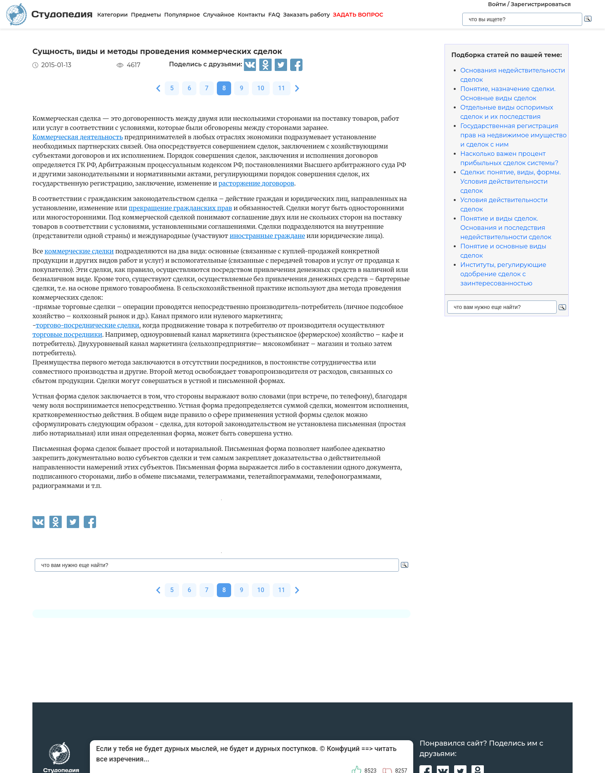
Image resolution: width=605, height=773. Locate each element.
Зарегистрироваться (541, 4)
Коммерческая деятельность (77, 137)
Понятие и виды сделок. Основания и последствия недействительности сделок (505, 228)
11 (281, 88)
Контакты (251, 14)
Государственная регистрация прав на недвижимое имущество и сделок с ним (513, 135)
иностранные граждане (267, 236)
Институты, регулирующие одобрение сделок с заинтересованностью (503, 274)
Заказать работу (306, 14)
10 (260, 88)
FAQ (274, 14)
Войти (497, 4)
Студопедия (49, 14)
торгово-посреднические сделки (87, 325)
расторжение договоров (256, 183)
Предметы (146, 14)
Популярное (182, 14)
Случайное (219, 14)
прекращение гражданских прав (180, 208)
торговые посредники (67, 334)
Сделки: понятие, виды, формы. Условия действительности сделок (510, 181)
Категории (112, 14)
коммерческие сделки (79, 251)
